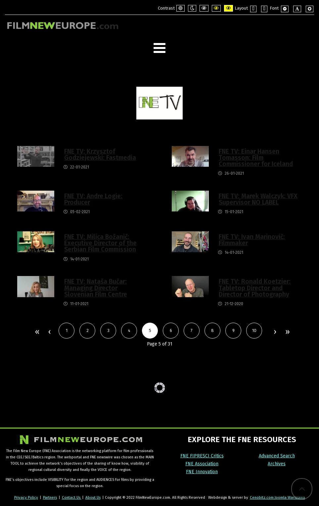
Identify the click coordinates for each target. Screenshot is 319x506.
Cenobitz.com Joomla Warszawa (277, 497)
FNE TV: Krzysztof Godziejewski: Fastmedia (100, 154)
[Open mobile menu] (159, 48)
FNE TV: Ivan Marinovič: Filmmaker (252, 240)
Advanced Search (277, 456)
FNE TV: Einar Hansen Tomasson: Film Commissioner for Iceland (256, 158)
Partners (50, 497)
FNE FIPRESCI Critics (202, 456)
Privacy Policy (26, 497)
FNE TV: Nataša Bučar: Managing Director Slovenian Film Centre (95, 288)
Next (275, 332)
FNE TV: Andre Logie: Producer (93, 199)
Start (37, 332)
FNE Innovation (202, 472)
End (287, 332)
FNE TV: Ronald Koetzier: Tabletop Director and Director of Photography (255, 288)
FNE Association (201, 464)
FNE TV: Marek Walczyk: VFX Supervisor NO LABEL (258, 199)
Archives (277, 464)
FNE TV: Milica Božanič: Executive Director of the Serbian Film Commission (100, 243)
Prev (49, 332)
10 (254, 330)
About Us (93, 497)
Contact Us (71, 497)
